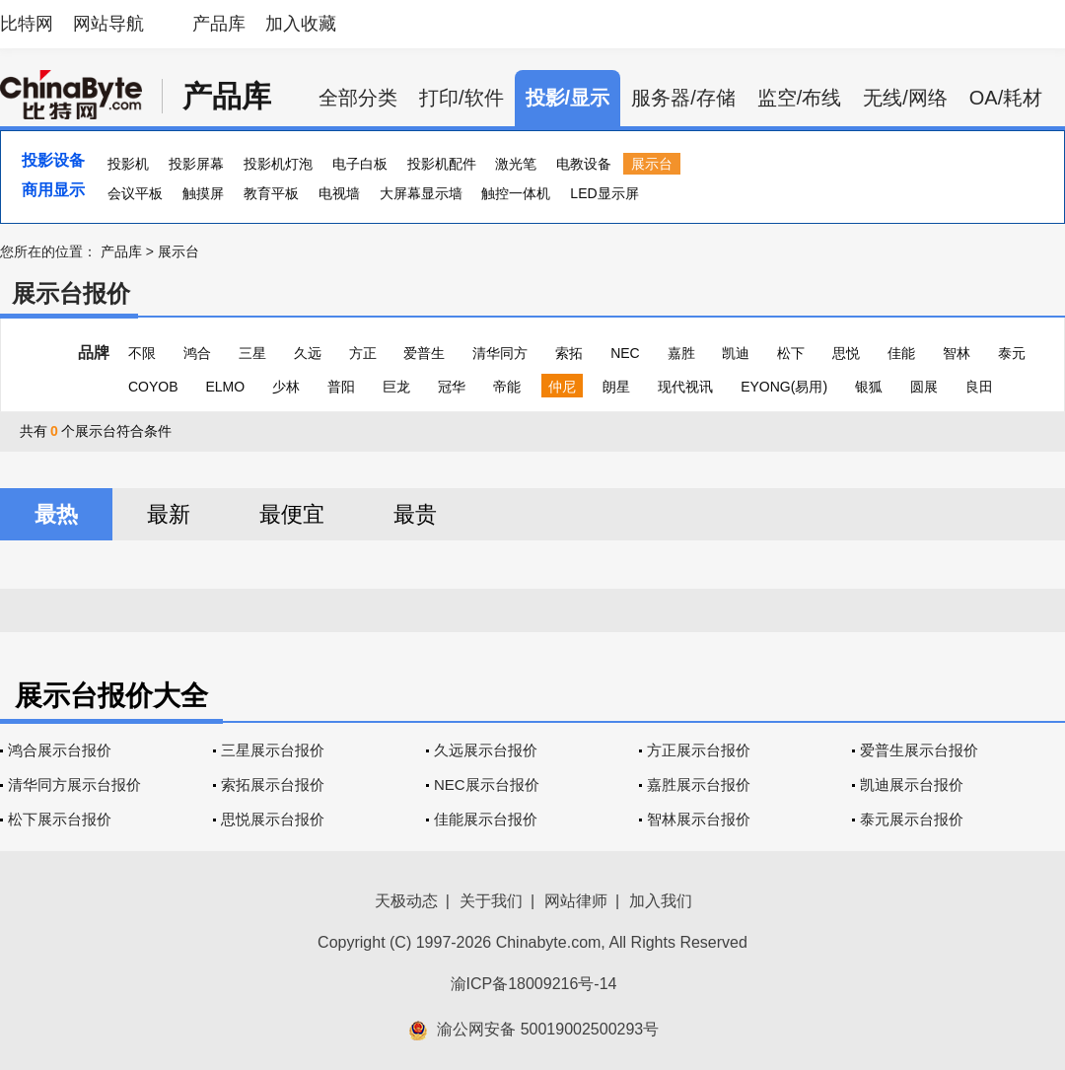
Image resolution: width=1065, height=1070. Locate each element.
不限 (142, 353)
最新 (168, 514)
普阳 (341, 386)
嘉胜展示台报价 (698, 784)
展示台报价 (71, 293)
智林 (956, 353)
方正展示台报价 (698, 750)
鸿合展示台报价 (59, 750)
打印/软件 (461, 97)
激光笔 (515, 164)
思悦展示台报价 (272, 819)
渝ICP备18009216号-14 (534, 983)
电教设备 (583, 164)
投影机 (128, 164)
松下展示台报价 (59, 819)
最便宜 (291, 514)
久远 (307, 353)
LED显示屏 (604, 193)
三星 (252, 353)
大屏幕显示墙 (421, 193)
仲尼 (562, 386)
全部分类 (358, 97)
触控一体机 (515, 193)
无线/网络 (905, 97)
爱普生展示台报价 (919, 750)
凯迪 (735, 353)
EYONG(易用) (784, 386)
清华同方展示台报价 (74, 784)
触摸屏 (203, 193)
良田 (979, 386)
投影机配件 (441, 164)
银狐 (869, 386)
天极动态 (406, 900)
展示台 (652, 164)
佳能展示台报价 (485, 819)
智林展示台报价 (698, 819)
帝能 (507, 386)
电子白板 (360, 164)
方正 (363, 353)
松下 (791, 353)
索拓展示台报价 (272, 784)
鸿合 (197, 353)
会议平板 (135, 193)
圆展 (924, 386)
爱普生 (424, 353)
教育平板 (271, 193)
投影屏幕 (196, 164)
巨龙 (396, 386)
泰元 (1012, 353)
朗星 (616, 386)
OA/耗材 (1005, 97)
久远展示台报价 (485, 750)
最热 (56, 514)
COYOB (153, 386)
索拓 (569, 353)
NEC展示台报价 (486, 784)
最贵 (415, 514)
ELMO (225, 386)
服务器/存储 (683, 97)
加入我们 (660, 900)
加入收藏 (300, 24)
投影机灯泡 (278, 164)
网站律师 (575, 900)
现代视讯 (685, 386)
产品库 (219, 24)
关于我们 (491, 900)
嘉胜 (681, 353)
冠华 (451, 386)
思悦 (846, 353)
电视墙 (339, 193)
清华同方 (500, 353)
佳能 (901, 353)
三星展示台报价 (272, 750)
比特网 (26, 24)
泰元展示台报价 (911, 819)
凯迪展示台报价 (911, 784)
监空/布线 (799, 97)
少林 (286, 386)
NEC (625, 353)
